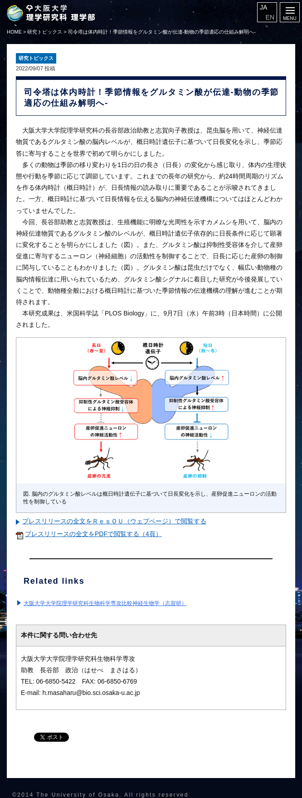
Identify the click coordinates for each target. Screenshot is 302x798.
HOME (14, 31)
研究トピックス (44, 31)
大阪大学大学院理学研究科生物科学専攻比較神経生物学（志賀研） (105, 603)
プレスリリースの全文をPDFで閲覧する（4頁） (93, 533)
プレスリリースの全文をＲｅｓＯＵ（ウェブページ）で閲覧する (114, 521)
